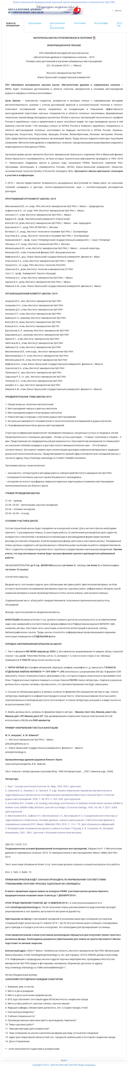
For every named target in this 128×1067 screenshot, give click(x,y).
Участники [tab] (80, 23)
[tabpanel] (64, 545)
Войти (64, 1060)
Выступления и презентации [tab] (57, 25)
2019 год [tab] (119, 24)
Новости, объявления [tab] (13, 24)
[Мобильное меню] (117, 10)
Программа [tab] (34, 23)
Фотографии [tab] (101, 23)
